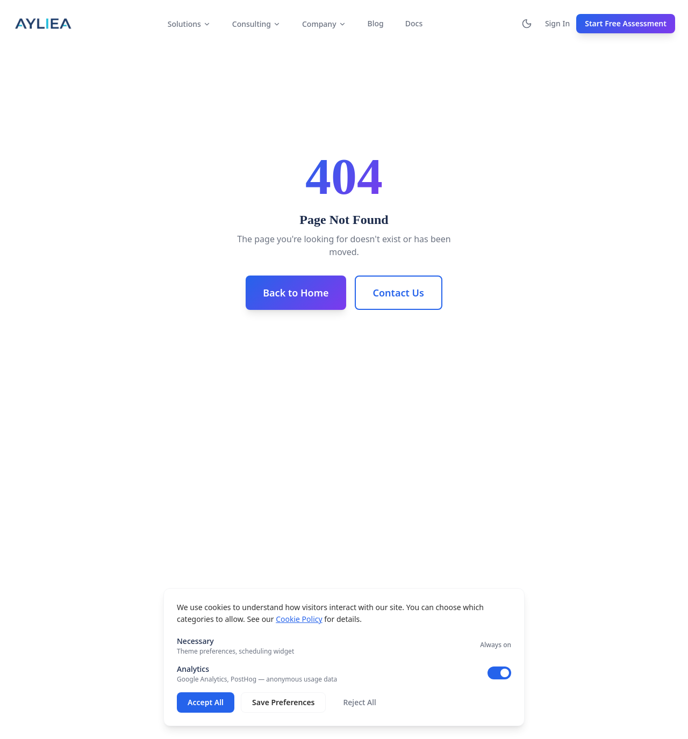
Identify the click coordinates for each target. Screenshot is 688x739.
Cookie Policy (299, 619)
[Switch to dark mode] (526, 23)
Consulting (256, 24)
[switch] (499, 672)
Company (324, 24)
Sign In (557, 23)
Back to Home (295, 292)
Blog (376, 23)
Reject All (359, 702)
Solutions (189, 24)
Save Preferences (283, 702)
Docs (413, 23)
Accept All (206, 702)
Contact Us (398, 292)
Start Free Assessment (625, 23)
